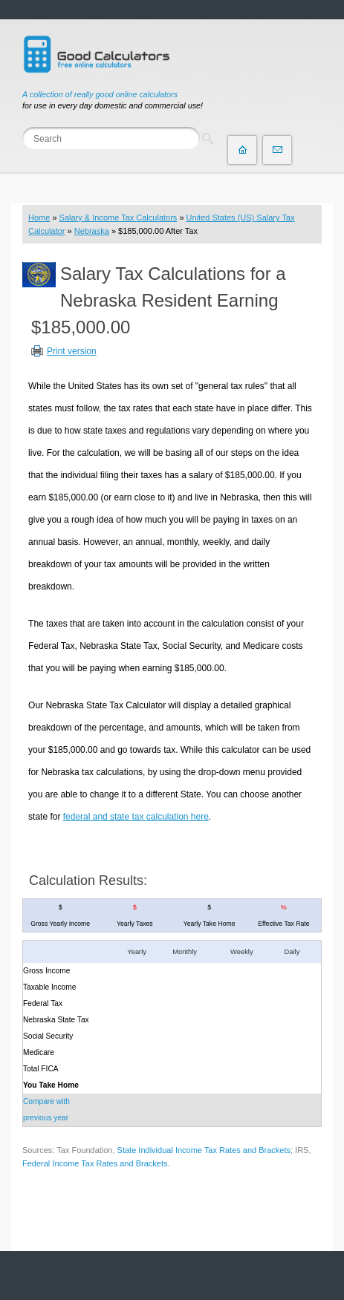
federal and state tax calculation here (136, 816)
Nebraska (91, 230)
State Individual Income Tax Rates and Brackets (204, 1150)
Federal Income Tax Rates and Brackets (94, 1163)
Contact (277, 150)
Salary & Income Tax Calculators (118, 217)
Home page (242, 150)
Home (39, 217)
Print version (72, 351)
